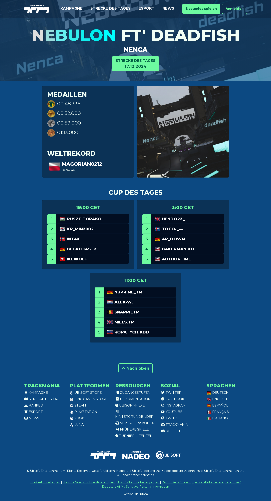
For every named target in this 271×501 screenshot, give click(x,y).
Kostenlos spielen (201, 9)
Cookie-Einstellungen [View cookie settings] (45, 482)
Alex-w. (123, 302)
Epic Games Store (88, 399)
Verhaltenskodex (134, 423)
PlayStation (83, 412)
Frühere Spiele (132, 429)
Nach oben (135, 368)
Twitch (170, 418)
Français (217, 412)
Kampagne (71, 8)
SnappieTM (127, 312)
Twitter (171, 393)
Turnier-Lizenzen (134, 436)
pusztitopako (84, 219)
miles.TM (124, 322)
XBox (77, 418)
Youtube (171, 412)
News (168, 8)
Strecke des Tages (110, 8)
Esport (146, 8)
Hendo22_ (173, 219)
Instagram (173, 405)
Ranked (33, 405)
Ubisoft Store (86, 393)
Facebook (172, 399)
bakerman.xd (178, 249)
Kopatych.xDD (131, 332)
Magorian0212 (82, 164)
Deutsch (217, 393)
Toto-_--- (172, 229)
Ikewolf (77, 259)
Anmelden (235, 9)
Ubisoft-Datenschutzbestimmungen (89, 482)
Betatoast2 (81, 249)
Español (217, 405)
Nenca (135, 49)
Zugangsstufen (132, 393)
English (216, 399)
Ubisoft (171, 431)
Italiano (217, 418)
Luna (77, 425)
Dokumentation (133, 399)
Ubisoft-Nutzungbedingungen (138, 482)
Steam (78, 405)
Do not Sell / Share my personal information (193, 482)
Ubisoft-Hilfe (130, 405)
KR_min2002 (80, 229)
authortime (176, 259)
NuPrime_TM (128, 292)
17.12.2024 (135, 63)
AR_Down (173, 239)
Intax (73, 239)
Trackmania (174, 425)
